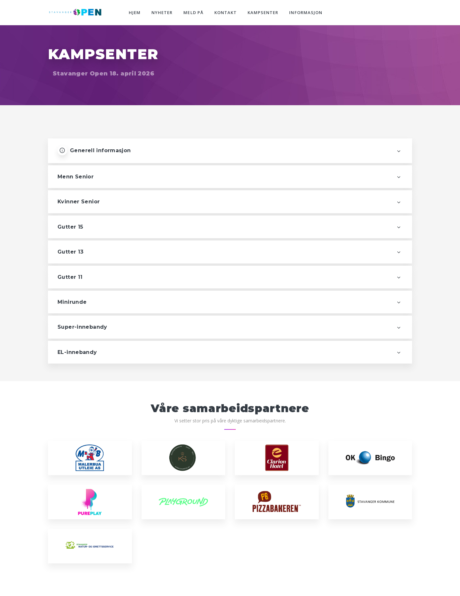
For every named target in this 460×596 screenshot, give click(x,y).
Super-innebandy (82, 327)
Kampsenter (263, 12)
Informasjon (305, 12)
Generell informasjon (94, 150)
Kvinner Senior (78, 202)
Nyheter (161, 12)
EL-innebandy (77, 352)
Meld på (193, 12)
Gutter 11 (69, 277)
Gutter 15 (70, 227)
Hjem (135, 12)
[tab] (230, 176)
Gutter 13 (70, 252)
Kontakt (225, 12)
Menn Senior (75, 177)
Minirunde (72, 302)
